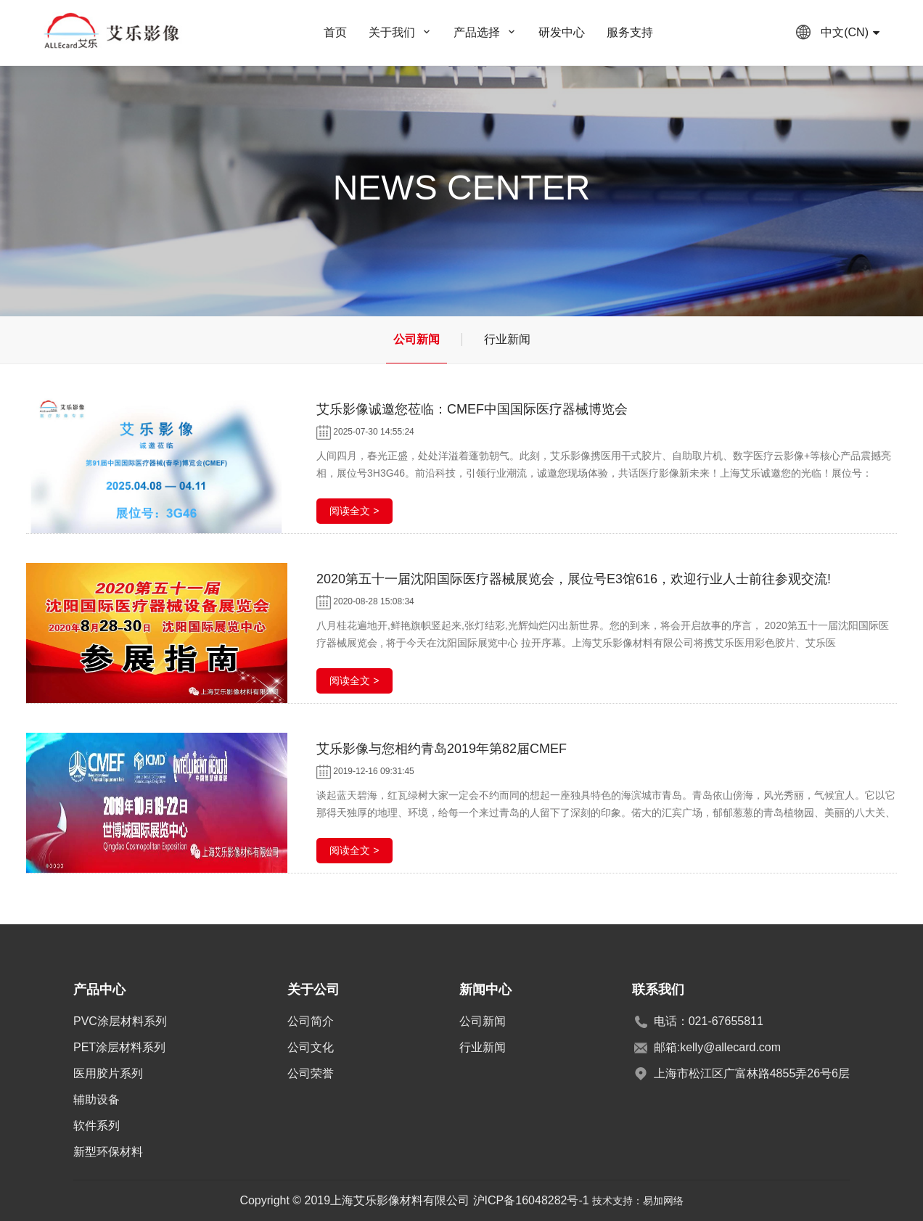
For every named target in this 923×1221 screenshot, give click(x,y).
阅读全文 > (354, 511)
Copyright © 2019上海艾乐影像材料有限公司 (355, 1200)
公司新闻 (416, 339)
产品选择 (477, 32)
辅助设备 (96, 1099)
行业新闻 (507, 339)
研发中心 (561, 32)
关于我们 (392, 32)
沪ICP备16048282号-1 (531, 1200)
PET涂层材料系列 (119, 1047)
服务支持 (630, 32)
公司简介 (310, 1021)
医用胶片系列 (108, 1073)
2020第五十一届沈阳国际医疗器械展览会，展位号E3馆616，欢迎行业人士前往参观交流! (573, 579)
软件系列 (96, 1125)
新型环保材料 (108, 1152)
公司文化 (310, 1047)
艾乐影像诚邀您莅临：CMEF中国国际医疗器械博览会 (472, 409)
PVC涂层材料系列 (120, 1021)
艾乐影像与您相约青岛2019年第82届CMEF (441, 748)
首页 (335, 32)
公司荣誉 (310, 1073)
